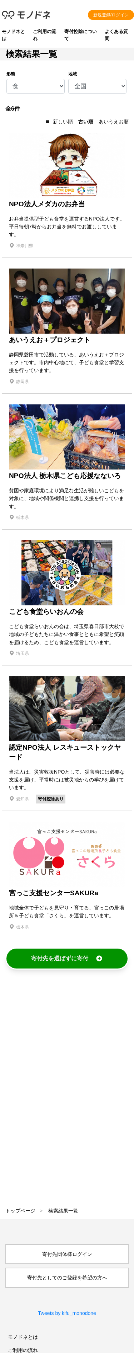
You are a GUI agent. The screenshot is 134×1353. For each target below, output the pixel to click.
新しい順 (63, 121)
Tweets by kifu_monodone (67, 1313)
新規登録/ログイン (111, 14)
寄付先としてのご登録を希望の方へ (67, 1277)
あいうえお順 (114, 121)
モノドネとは (23, 1337)
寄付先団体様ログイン (67, 1254)
